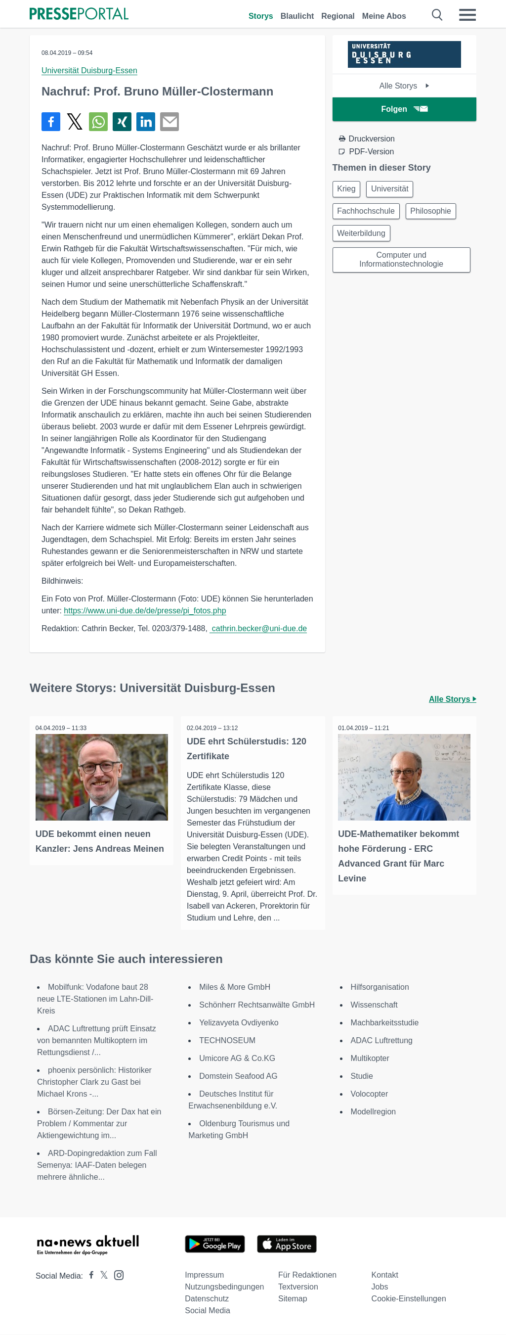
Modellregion (373, 1112)
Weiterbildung (363, 237)
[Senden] (169, 121)
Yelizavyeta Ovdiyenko (238, 1023)
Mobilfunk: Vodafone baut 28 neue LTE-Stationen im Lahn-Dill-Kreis (95, 999)
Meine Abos (384, 16)
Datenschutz (207, 1299)
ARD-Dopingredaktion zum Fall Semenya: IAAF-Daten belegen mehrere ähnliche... (97, 1166)
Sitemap (292, 1299)
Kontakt (385, 1275)
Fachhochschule (368, 213)
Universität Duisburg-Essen (89, 70)
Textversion (298, 1287)
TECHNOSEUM (227, 1041)
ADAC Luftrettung (382, 1041)
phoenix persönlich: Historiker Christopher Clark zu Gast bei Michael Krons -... (94, 1082)
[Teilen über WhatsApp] (98, 121)
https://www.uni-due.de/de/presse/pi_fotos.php (145, 610)
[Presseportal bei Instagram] (116, 1275)
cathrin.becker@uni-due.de (258, 628)
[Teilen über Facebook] (51, 121)
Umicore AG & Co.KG (237, 1059)
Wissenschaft (374, 1005)
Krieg (348, 189)
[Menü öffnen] (467, 15)
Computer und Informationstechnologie (401, 265)
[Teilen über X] (74, 121)
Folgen (404, 109)
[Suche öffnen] (437, 15)
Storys (261, 16)
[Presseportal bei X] (101, 1276)
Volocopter (369, 1094)
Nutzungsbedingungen (224, 1287)
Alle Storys (404, 86)
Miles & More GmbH (234, 987)
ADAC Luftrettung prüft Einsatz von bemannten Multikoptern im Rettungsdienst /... (96, 1041)
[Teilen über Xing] (122, 121)
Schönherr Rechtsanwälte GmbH (257, 1005)
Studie (362, 1076)
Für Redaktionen (307, 1275)
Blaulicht (297, 16)
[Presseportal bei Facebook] (88, 1276)
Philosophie (435, 213)
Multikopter (370, 1059)
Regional (338, 16)
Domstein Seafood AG (238, 1076)
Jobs (380, 1287)
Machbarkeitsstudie (385, 1023)
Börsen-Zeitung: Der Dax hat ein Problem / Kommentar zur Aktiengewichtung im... (99, 1124)
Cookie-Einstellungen (409, 1299)
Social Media (207, 1311)
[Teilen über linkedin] (145, 121)
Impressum (204, 1275)
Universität (395, 189)
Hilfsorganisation (380, 987)
